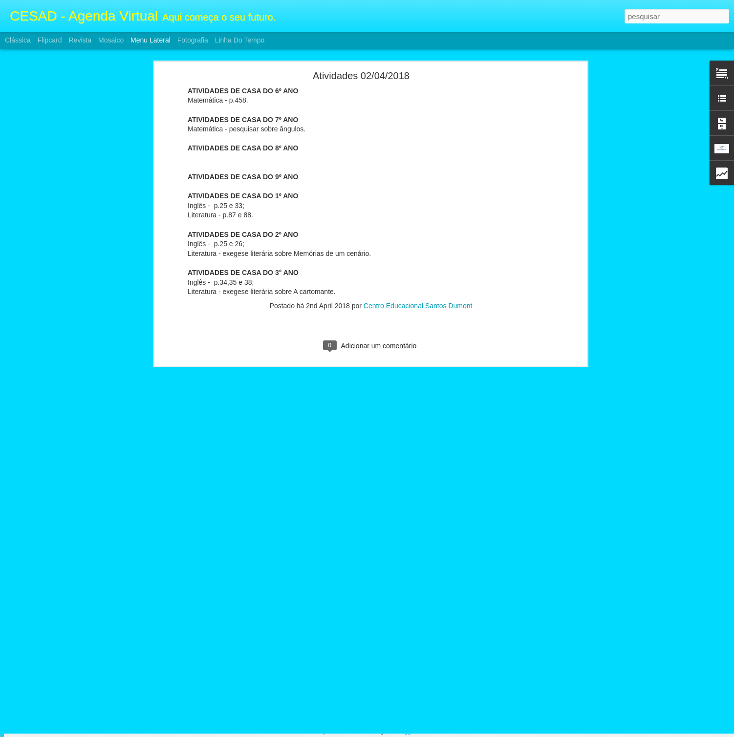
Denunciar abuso (438, 732)
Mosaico (111, 40)
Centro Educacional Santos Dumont (418, 201)
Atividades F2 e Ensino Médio (63, 697)
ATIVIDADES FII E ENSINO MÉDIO (70, 675)
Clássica (18, 40)
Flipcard (50, 40)
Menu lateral (150, 40)
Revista (79, 40)
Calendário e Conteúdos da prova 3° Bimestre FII (88, 653)
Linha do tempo (240, 40)
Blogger (406, 732)
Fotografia (192, 40)
